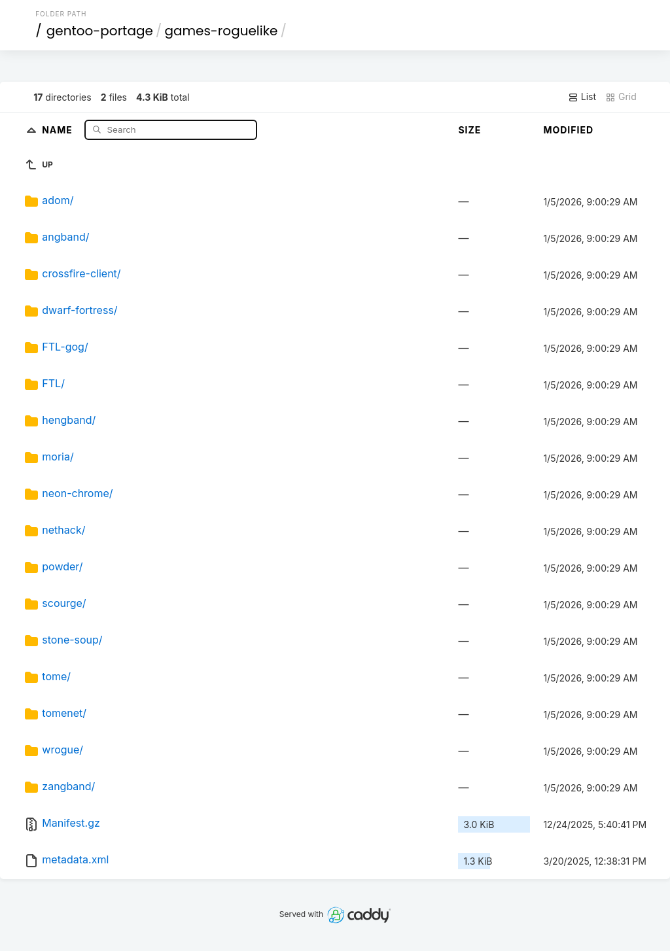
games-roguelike (220, 31)
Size (469, 129)
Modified (568, 129)
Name (58, 129)
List (582, 97)
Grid (621, 97)
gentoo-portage (99, 31)
